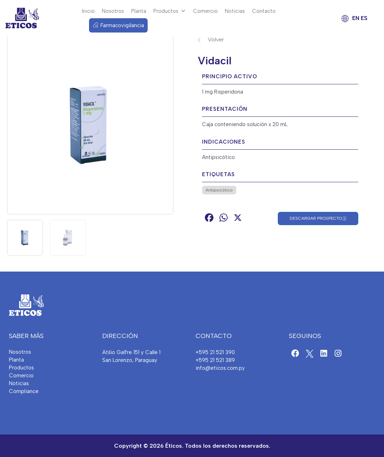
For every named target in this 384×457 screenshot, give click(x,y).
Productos (169, 11)
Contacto (264, 11)
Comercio (205, 11)
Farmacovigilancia (122, 25)
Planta (138, 11)
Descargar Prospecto (318, 218)
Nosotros (113, 11)
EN (355, 18)
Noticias (235, 11)
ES (364, 18)
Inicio (88, 11)
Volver (216, 39)
